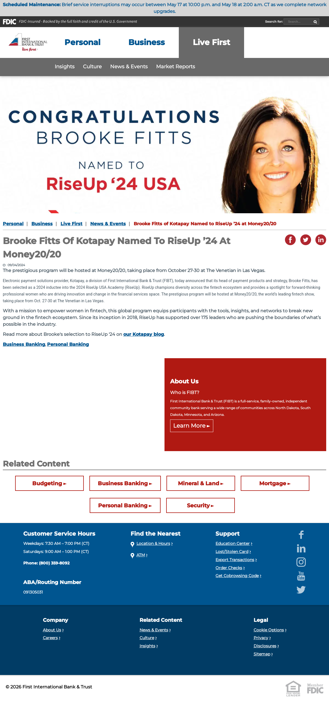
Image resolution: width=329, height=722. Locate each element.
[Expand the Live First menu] (211, 42)
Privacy (261, 637)
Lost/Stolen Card (232, 551)
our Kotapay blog (143, 334)
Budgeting (47, 483)
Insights (65, 66)
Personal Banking (68, 344)
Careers (50, 637)
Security (198, 505)
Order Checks (229, 567)
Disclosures (265, 645)
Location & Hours (153, 543)
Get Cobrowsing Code (237, 575)
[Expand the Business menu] (146, 42)
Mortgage (272, 483)
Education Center (233, 543)
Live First (71, 223)
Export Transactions (235, 559)
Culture (92, 66)
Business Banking (24, 344)
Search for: (274, 22)
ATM (140, 554)
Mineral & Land (198, 483)
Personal (13, 223)
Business (42, 223)
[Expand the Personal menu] (82, 42)
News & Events (129, 66)
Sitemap (262, 654)
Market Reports (175, 66)
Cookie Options (269, 629)
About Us (52, 629)
